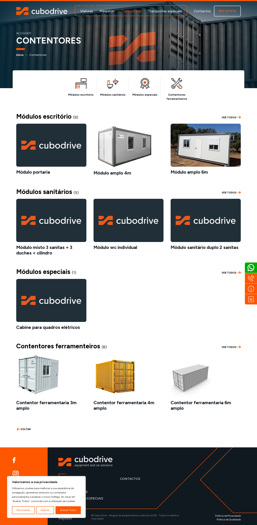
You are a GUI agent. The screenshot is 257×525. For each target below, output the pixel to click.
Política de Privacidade (228, 515)
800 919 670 (227, 11)
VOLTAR (24, 429)
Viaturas (86, 11)
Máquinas (107, 11)
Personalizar (23, 510)
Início (20, 55)
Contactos (202, 11)
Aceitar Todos (68, 510)
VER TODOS (231, 117)
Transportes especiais (165, 11)
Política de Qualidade (229, 519)
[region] (46, 497)
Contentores (131, 11)
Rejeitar (45, 510)
